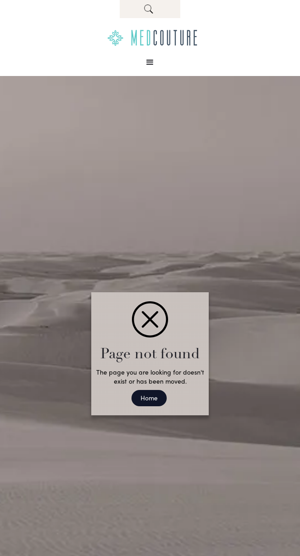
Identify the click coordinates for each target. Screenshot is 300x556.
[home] (150, 38)
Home (149, 397)
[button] (150, 62)
